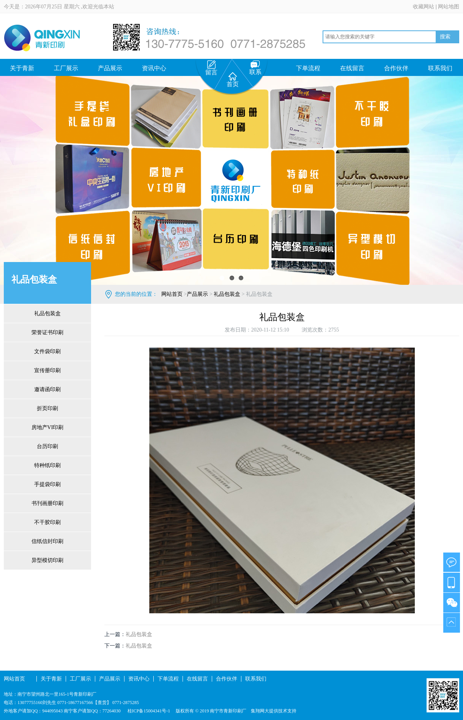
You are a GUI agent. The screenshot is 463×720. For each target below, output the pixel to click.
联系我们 (440, 68)
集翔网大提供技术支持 (273, 711)
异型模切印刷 (47, 560)
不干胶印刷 (47, 522)
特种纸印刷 (47, 465)
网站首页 (172, 294)
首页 (233, 79)
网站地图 (448, 6)
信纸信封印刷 (47, 541)
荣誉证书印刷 (47, 332)
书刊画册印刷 (47, 503)
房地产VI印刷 (47, 427)
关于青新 (22, 68)
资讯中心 (154, 68)
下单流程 (308, 68)
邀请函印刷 (47, 389)
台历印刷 (47, 446)
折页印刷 (47, 408)
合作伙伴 (396, 68)
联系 (255, 67)
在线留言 (352, 68)
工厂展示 (66, 68)
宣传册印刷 (47, 370)
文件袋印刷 (47, 351)
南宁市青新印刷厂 (228, 711)
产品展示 (110, 68)
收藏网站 (423, 6)
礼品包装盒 (47, 313)
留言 (211, 68)
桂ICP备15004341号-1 (148, 711)
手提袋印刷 (47, 484)
